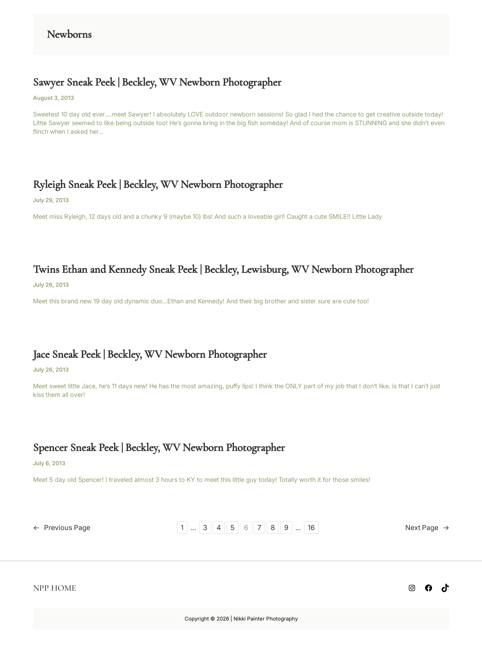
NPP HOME (54, 588)
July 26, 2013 (51, 284)
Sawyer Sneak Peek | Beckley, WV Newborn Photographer (157, 82)
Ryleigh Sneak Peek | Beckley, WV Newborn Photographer (158, 184)
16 (311, 527)
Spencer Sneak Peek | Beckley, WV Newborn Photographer (159, 447)
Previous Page (61, 527)
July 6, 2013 (49, 463)
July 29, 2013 (51, 200)
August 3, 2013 (53, 97)
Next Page (427, 527)
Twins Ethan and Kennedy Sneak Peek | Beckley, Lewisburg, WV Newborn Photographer (223, 269)
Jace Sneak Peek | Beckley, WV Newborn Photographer (150, 354)
